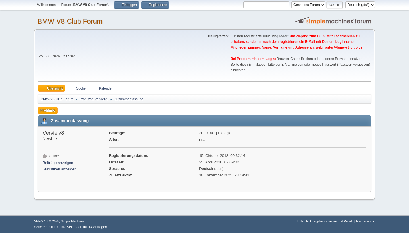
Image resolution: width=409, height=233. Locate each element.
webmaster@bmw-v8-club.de (339, 47)
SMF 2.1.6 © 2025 (46, 221)
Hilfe (300, 221)
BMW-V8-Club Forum (70, 21)
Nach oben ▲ (365, 221)
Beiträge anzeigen (58, 163)
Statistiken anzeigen (59, 169)
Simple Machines (72, 221)
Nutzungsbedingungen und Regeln (329, 221)
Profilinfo (47, 111)
